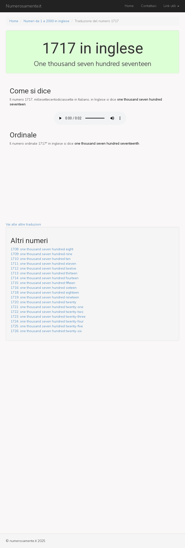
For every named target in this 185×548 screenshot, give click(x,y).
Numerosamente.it (23, 6)
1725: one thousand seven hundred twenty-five (47, 326)
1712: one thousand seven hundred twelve (43, 268)
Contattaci (148, 6)
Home (129, 6)
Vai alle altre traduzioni (23, 224)
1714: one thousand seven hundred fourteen (45, 278)
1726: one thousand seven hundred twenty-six (46, 331)
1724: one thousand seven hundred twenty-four (47, 321)
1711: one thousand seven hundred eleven (43, 263)
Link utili (171, 6)
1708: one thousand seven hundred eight (42, 249)
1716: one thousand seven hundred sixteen (44, 287)
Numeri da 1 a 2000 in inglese (46, 21)
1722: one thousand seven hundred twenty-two (47, 311)
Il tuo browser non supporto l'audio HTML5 (90, 118)
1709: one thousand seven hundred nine (41, 254)
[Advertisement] (92, 188)
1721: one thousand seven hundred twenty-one (47, 307)
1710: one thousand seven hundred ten (41, 259)
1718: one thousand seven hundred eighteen (45, 292)
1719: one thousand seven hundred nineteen (45, 297)
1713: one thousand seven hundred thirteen (44, 273)
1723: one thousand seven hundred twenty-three (48, 316)
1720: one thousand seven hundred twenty (43, 302)
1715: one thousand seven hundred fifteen (43, 283)
